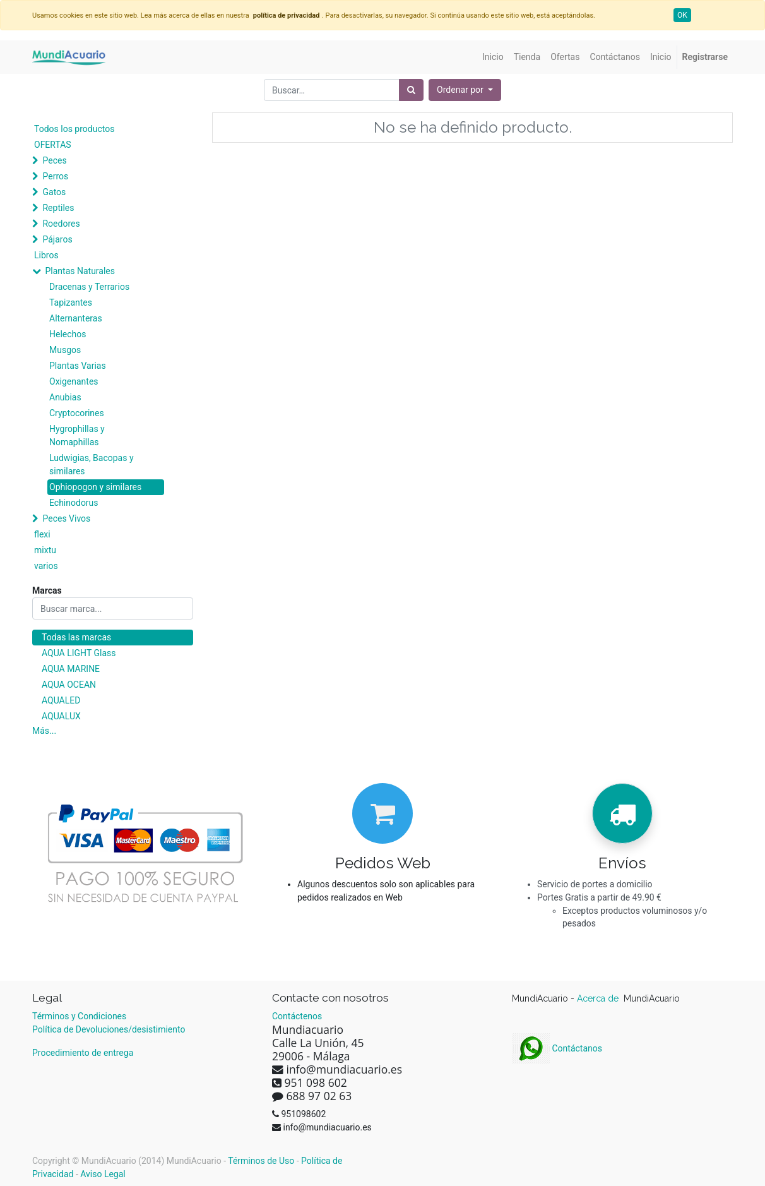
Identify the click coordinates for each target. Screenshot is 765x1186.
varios (46, 566)
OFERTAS (52, 145)
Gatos (54, 192)
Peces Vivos (66, 518)
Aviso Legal (103, 1174)
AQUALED (61, 700)
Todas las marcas (76, 637)
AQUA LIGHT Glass (79, 653)
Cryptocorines (76, 413)
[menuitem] (493, 57)
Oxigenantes (73, 381)
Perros (55, 176)
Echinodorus (73, 503)
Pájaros (57, 239)
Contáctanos (557, 1048)
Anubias (65, 397)
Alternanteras (75, 318)
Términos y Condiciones (79, 1016)
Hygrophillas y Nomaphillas (77, 435)
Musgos (65, 350)
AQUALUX (61, 716)
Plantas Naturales (80, 271)
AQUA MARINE (71, 669)
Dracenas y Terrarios (89, 287)
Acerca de (599, 998)
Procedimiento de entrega (82, 1053)
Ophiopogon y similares (95, 487)
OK (682, 15)
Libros (46, 255)
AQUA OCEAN (69, 685)
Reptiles (58, 208)
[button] (465, 90)
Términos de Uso (261, 1161)
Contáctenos (297, 1016)
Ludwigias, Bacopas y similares (91, 464)
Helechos (67, 334)
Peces (54, 160)
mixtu (45, 550)
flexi (42, 534)
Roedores (61, 224)
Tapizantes (70, 302)
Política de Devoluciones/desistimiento (108, 1029)
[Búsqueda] (411, 90)
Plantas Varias (77, 366)
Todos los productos (74, 129)
